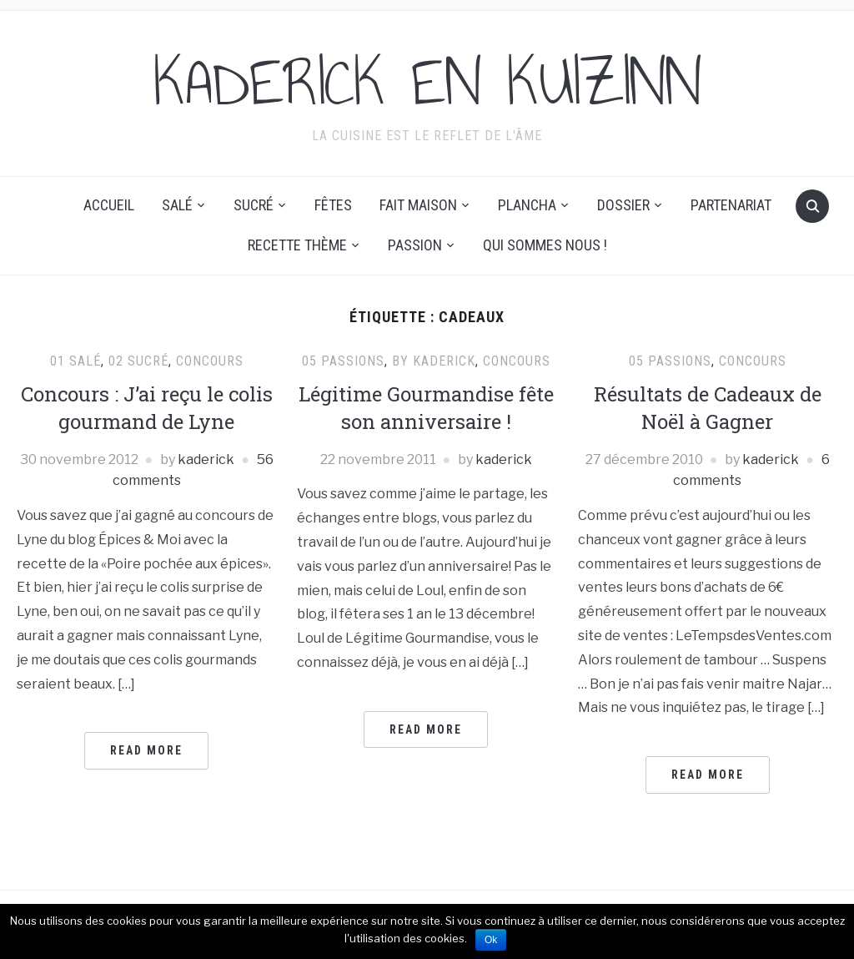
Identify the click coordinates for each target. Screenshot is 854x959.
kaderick (206, 459)
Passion (415, 245)
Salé (177, 205)
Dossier (623, 205)
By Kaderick (433, 361)
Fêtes (333, 205)
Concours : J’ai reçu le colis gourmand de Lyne (147, 408)
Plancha (527, 205)
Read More (146, 750)
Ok (491, 940)
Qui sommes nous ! (545, 245)
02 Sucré (138, 361)
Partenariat (731, 205)
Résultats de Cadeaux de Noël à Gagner (707, 408)
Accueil (108, 205)
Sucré (254, 205)
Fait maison (418, 205)
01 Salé (75, 361)
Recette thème (297, 245)
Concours (210, 361)
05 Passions (343, 361)
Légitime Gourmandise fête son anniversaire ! (426, 408)
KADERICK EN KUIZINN (427, 83)
